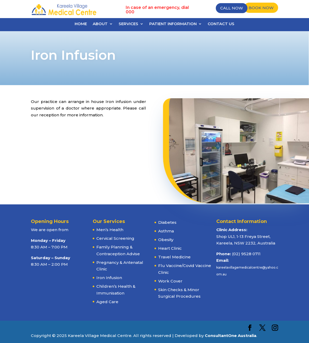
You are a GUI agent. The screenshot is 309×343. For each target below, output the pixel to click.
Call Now (231, 8)
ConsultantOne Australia (230, 335)
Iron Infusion (109, 277)
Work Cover (170, 281)
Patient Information (173, 24)
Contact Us (221, 24)
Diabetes (167, 222)
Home (81, 24)
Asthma (166, 230)
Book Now (261, 7)
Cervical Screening (115, 238)
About (100, 24)
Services (128, 24)
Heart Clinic (170, 248)
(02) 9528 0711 (246, 253)
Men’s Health (109, 229)
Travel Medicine (174, 256)
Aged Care (107, 301)
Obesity (165, 239)
